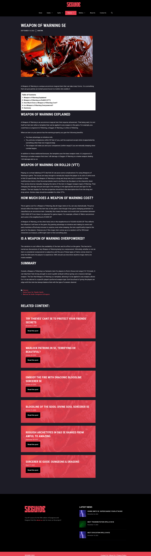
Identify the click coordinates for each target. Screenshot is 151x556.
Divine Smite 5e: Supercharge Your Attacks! (105, 508)
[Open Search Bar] (112, 11)
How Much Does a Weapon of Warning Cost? (40, 100)
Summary (27, 105)
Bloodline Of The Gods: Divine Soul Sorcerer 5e (57, 403)
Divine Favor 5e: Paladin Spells (33, 289)
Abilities (83, 11)
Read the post (33, 328)
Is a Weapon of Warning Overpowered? (38, 102)
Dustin (40, 28)
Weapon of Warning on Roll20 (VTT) (37, 97)
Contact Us (103, 11)
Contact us (104, 552)
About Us (92, 11)
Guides (51, 11)
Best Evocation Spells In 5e (99, 530)
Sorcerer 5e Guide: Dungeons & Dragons (52, 458)
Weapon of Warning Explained (35, 95)
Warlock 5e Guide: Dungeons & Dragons (36, 291)
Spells (61, 11)
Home (40, 11)
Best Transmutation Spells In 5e (101, 519)
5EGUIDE (74, 5)
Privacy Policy (121, 552)
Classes (72, 11)
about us (39, 517)
